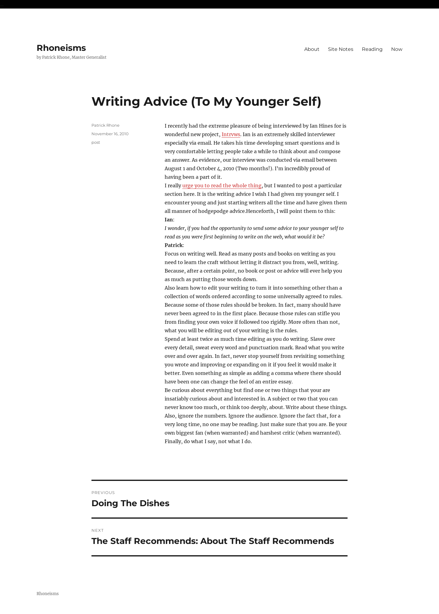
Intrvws (231, 134)
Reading (372, 49)
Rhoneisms (61, 48)
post (95, 142)
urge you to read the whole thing (222, 185)
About (311, 49)
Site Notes (340, 49)
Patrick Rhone (105, 125)
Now (396, 49)
